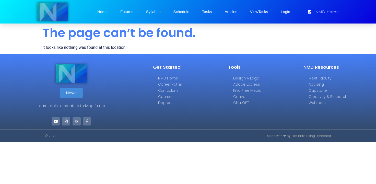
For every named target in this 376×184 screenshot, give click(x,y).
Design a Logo (246, 78)
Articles (231, 11)
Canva (239, 96)
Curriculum (168, 90)
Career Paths (170, 84)
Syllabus (153, 11)
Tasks (207, 11)
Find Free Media (247, 90)
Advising (316, 84)
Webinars (317, 102)
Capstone (318, 90)
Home (102, 11)
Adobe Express (246, 84)
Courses (165, 96)
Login (285, 11)
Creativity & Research (328, 96)
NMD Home (168, 78)
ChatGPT (241, 102)
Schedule (181, 11)
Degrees (165, 102)
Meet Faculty (320, 78)
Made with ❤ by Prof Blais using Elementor (299, 136)
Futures (126, 11)
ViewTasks (259, 11)
